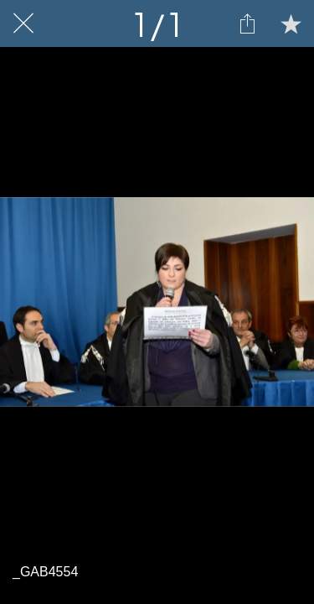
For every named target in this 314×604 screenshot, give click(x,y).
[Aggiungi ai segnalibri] (290, 23)
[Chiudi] (23, 23)
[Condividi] (247, 23)
